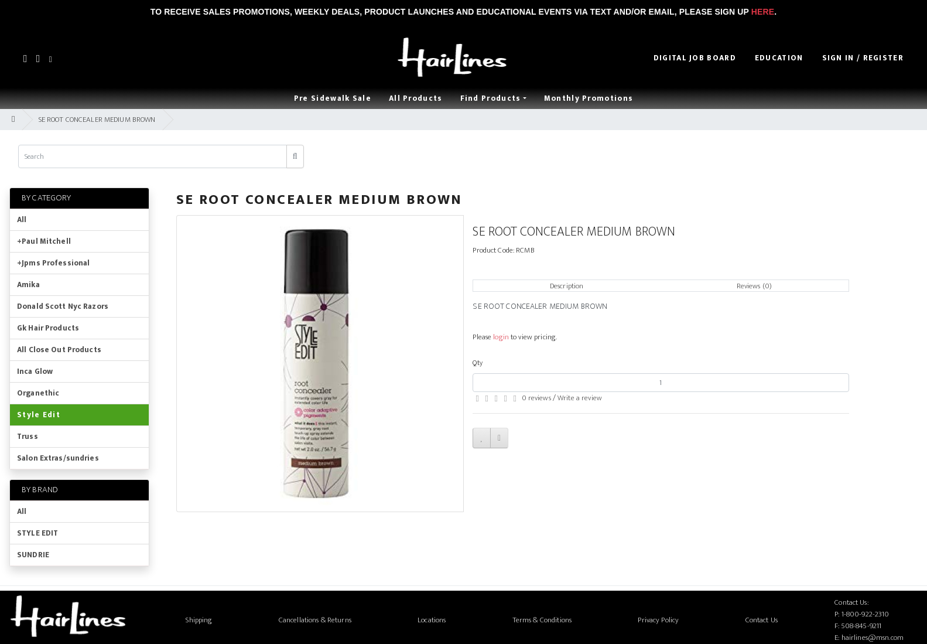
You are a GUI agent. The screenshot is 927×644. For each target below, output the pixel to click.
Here (762, 11)
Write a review (579, 397)
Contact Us (761, 620)
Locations (432, 620)
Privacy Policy (658, 620)
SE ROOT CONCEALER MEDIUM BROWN (97, 119)
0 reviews (536, 397)
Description (566, 286)
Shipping (199, 620)
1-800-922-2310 (866, 614)
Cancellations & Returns (315, 620)
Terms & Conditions (542, 620)
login (501, 336)
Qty (477, 363)
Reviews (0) (754, 286)
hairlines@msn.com (873, 637)
